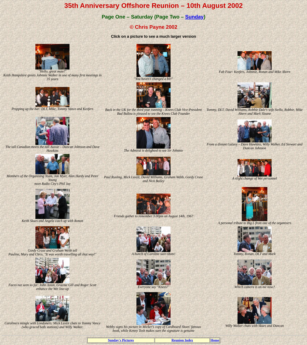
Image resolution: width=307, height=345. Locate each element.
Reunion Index (182, 340)
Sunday (194, 17)
